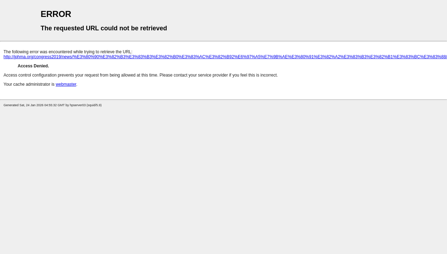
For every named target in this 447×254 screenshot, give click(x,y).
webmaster (66, 84)
